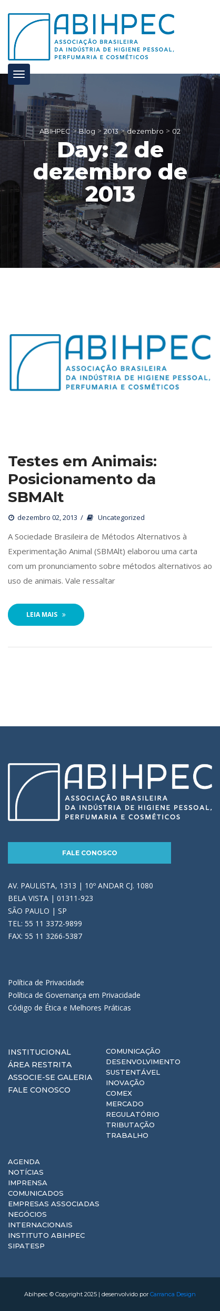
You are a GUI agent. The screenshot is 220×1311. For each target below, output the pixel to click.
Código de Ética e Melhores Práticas (69, 1008)
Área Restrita (40, 1064)
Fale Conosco (89, 853)
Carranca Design (173, 1294)
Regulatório (132, 1114)
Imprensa (27, 1182)
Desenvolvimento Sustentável (143, 1066)
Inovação (125, 1082)
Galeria (74, 1077)
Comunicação (133, 1051)
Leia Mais (46, 614)
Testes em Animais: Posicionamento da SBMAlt (82, 479)
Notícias (26, 1172)
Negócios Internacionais (40, 1219)
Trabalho (127, 1135)
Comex (119, 1093)
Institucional (39, 1052)
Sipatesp (26, 1246)
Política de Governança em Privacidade (74, 995)
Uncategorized (121, 517)
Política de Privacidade (46, 982)
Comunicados (36, 1193)
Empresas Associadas (53, 1203)
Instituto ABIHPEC (46, 1235)
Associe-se (31, 1077)
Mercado (125, 1103)
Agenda (24, 1161)
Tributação (130, 1124)
